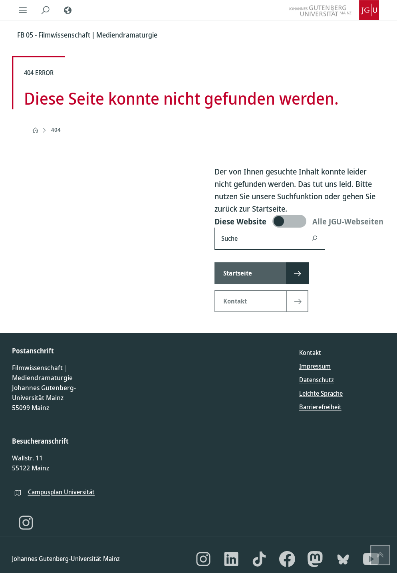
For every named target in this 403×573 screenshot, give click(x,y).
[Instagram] (26, 523)
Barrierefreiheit (320, 406)
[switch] (299, 221)
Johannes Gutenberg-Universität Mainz (66, 558)
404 (56, 129)
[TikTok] (259, 559)
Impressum (315, 366)
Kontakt (310, 352)
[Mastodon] (315, 559)
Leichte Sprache (321, 393)
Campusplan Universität (61, 492)
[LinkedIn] (231, 559)
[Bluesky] (343, 559)
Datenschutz (316, 379)
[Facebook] (287, 559)
